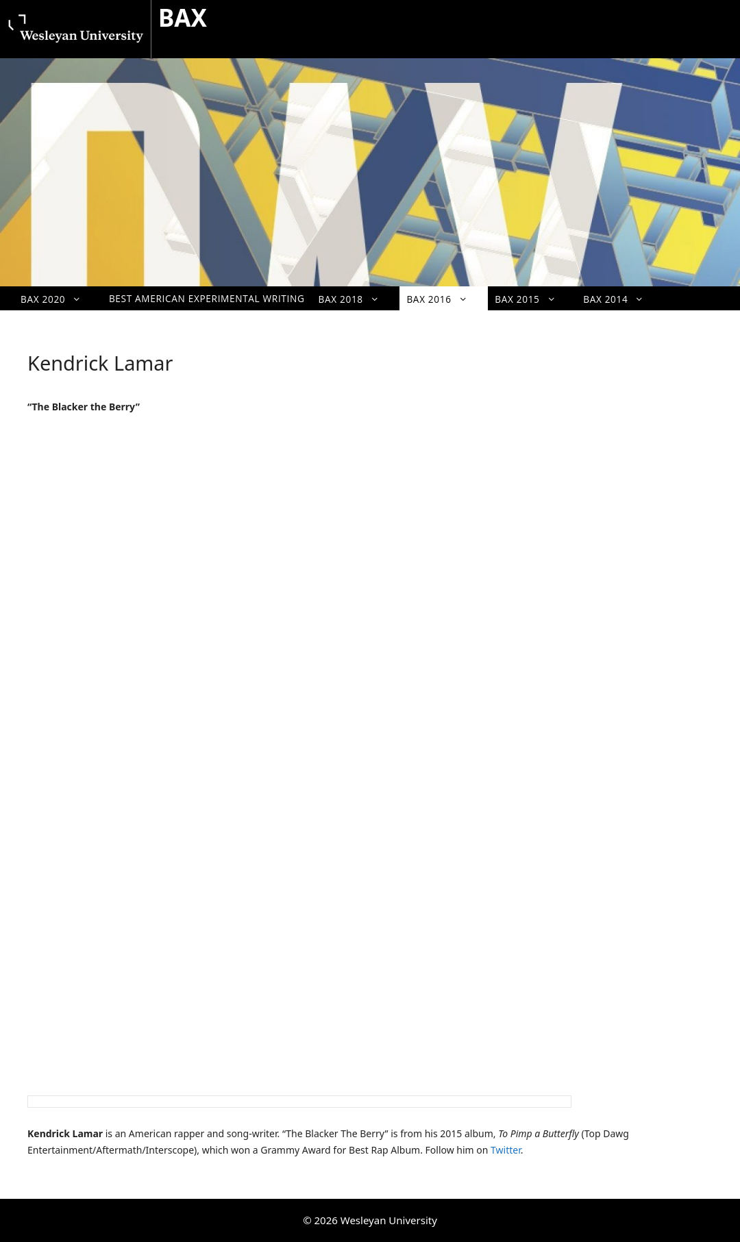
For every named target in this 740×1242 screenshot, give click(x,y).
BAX (182, 17)
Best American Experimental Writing (207, 298)
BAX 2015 (532, 299)
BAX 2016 (443, 299)
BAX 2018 (356, 299)
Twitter (506, 1149)
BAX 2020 (58, 299)
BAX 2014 (620, 299)
